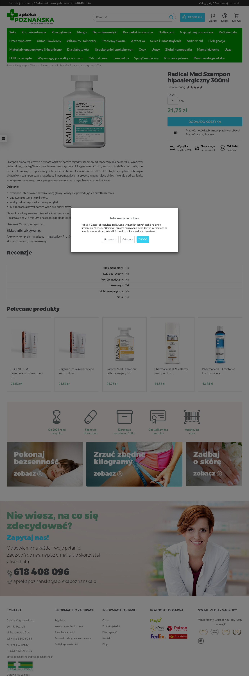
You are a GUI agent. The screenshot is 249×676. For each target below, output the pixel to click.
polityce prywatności (145, 231)
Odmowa (128, 239)
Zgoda (142, 239)
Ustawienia (110, 239)
